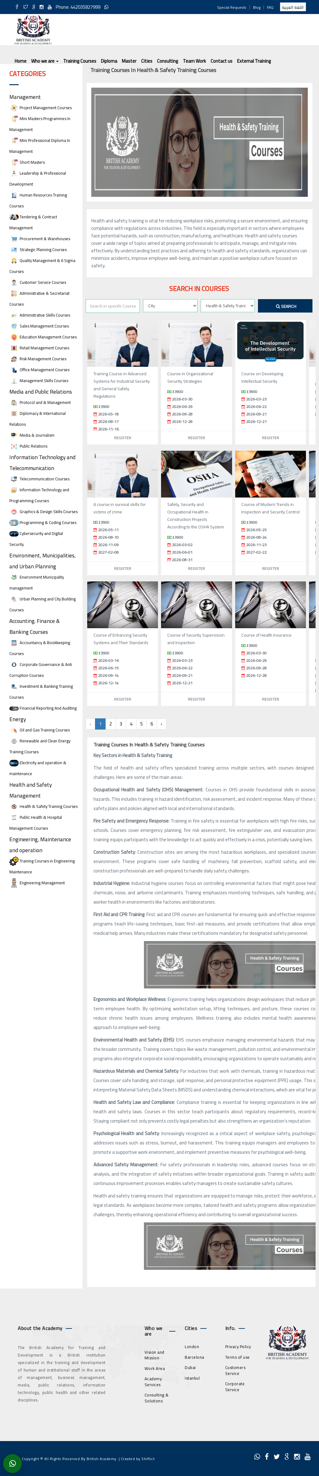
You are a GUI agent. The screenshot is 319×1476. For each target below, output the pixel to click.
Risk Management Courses (37, 359)
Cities (146, 61)
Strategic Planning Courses (38, 250)
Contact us (221, 61)
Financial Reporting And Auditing (43, 708)
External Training (254, 61)
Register (122, 437)
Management (25, 97)
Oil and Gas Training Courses (39, 730)
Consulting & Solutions (157, 1398)
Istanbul (192, 1378)
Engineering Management (37, 883)
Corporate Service (235, 1386)
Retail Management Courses (39, 348)
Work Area (155, 1368)
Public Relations (28, 446)
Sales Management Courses (39, 326)
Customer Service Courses (37, 282)
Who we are (45, 61)
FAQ (270, 7)
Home (20, 61)
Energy (17, 719)
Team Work (194, 61)
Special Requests (231, 7)
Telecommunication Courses (39, 479)
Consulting (167, 61)
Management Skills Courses (38, 381)
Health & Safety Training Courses (43, 806)
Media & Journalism (32, 435)
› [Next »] (161, 723)
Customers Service (235, 1370)
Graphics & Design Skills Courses (43, 512)
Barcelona (194, 1357)
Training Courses (79, 61)
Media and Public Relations (40, 391)
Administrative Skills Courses (39, 315)
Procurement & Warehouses (39, 239)
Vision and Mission (154, 1355)
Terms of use (237, 1357)
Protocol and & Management (40, 402)
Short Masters (27, 162)
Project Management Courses (40, 108)
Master (129, 61)
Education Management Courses (43, 337)
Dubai (190, 1367)
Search (286, 306)
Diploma (109, 61)
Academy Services (153, 1381)
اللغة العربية (293, 7)
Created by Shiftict (138, 1458)
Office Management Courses (39, 370)
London (192, 1346)
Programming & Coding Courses (42, 523)
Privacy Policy (238, 1346)
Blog (256, 7)
